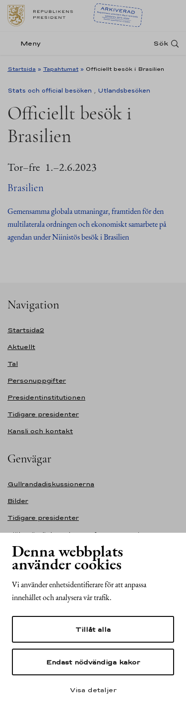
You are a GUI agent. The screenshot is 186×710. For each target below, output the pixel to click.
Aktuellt (21, 347)
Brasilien (25, 188)
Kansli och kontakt (40, 431)
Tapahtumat (60, 68)
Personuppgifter (36, 380)
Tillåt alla (93, 629)
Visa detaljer (93, 689)
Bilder (17, 501)
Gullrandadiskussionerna (50, 484)
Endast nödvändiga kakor (93, 662)
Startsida (21, 68)
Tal (12, 363)
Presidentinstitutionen (46, 397)
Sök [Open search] (160, 43)
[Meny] (27, 43)
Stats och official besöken (49, 91)
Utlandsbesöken (124, 91)
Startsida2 (25, 330)
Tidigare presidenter (43, 414)
